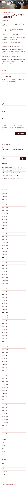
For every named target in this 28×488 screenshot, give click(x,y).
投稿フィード (5, 469)
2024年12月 (5, 242)
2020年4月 (4, 405)
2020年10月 (5, 387)
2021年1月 (4, 378)
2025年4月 (4, 231)
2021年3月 (4, 373)
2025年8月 (4, 219)
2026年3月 (4, 199)
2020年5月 (4, 402)
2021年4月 (4, 370)
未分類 (3, 445)
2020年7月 (4, 396)
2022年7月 (4, 326)
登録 (3, 463)
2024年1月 (4, 274)
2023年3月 (4, 303)
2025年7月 (4, 222)
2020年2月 (4, 410)
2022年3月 (4, 338)
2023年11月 (5, 280)
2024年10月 (5, 248)
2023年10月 (5, 283)
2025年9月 (4, 216)
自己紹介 (4, 451)
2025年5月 (4, 228)
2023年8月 (4, 289)
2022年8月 (4, 323)
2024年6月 (4, 260)
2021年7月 (4, 361)
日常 (3, 442)
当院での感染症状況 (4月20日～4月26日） (12, 178)
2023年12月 (5, 277)
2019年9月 (4, 425)
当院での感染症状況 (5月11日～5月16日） (12, 170)
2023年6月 (4, 294)
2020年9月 (4, 390)
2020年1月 (4, 413)
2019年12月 (5, 416)
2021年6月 (4, 364)
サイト (3, 118)
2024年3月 (4, 268)
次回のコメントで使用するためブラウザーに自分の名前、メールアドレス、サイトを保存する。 (13, 127)
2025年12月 (5, 207)
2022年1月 (4, 344)
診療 (5, 70)
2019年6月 (4, 431)
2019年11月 (5, 419)
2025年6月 (4, 225)
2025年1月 (4, 239)
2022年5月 (4, 332)
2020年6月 (4, 399)
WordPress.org (5, 474)
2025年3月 (4, 234)
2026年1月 (4, 205)
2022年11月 (5, 315)
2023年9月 (4, 286)
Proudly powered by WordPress (9, 484)
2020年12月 (5, 381)
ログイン (4, 466)
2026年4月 (4, 196)
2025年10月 (5, 213)
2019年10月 (5, 422)
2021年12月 (5, 347)
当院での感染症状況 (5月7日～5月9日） (11, 172)
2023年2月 (4, 306)
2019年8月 (4, 428)
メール (4, 111)
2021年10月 (5, 352)
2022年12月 (5, 312)
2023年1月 (4, 309)
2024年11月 (5, 245)
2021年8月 (4, 358)
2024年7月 (4, 257)
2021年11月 (5, 349)
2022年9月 (4, 320)
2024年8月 (4, 254)
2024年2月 (4, 271)
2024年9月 (4, 251)
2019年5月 (4, 433)
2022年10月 (5, 318)
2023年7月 (4, 291)
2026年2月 (4, 202)
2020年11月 (5, 384)
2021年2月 (4, 376)
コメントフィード (6, 471)
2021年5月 (4, 367)
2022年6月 (4, 329)
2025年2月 (4, 236)
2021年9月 (4, 355)
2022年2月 (4, 341)
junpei (12, 12)
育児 (3, 448)
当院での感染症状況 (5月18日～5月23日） (12, 167)
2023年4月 (4, 300)
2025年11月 (5, 210)
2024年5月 (4, 262)
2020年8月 (4, 393)
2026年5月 (4, 193)
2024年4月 (4, 265)
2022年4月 (4, 335)
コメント (5, 84)
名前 (4, 104)
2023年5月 (4, 297)
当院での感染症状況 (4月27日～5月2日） (12, 175)
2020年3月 (4, 407)
